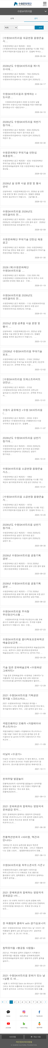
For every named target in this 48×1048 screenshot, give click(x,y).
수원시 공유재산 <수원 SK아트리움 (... (22, 411)
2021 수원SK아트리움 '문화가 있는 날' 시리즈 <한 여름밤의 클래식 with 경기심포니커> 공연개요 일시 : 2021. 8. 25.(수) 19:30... (24, 931)
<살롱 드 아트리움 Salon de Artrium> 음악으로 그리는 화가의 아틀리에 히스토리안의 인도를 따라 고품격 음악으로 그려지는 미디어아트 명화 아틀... (23, 986)
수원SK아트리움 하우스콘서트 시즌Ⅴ (24, 865)
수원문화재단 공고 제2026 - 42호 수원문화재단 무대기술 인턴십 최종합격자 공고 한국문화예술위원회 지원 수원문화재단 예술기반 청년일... (23, 164)
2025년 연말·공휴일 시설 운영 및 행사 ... (21, 324)
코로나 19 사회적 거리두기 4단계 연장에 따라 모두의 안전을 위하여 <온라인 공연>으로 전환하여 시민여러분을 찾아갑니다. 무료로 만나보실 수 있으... (24, 904)
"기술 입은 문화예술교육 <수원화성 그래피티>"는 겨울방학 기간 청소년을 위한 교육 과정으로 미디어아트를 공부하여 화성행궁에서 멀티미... (23, 678)
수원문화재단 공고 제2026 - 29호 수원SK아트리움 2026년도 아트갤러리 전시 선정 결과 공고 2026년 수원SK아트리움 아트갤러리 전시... (24, 222)
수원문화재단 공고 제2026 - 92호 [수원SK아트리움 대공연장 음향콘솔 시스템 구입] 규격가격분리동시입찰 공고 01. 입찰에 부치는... (23, 49)
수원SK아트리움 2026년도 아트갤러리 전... (18, 213)
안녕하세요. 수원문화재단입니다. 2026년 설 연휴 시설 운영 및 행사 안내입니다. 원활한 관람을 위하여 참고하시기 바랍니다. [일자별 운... (23, 194)
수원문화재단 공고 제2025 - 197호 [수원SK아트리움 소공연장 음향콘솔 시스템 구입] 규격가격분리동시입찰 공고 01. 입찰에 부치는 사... (24, 507)
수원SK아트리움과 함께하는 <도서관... (20, 95)
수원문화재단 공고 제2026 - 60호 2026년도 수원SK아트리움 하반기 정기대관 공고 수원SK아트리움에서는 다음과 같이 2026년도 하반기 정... (21, 134)
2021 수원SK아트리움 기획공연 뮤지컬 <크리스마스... (20, 696)
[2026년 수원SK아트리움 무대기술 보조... (22, 353)
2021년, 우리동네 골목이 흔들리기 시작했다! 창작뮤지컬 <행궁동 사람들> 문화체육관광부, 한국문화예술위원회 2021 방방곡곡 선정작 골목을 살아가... (23, 956)
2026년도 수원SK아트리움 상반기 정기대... (22, 439)
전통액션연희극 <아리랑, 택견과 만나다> (21, 838)
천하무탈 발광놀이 (13, 778)
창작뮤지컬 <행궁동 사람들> (19, 948)
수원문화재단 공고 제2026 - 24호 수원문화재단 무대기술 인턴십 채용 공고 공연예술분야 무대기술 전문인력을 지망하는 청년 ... (24, 250)
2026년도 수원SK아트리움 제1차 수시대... (21, 67)
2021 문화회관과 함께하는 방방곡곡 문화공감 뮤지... (23, 807)
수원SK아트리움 (24, 11)
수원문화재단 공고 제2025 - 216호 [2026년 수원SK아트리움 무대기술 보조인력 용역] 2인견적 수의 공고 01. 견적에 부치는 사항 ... (23, 362)
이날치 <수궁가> (12, 754)
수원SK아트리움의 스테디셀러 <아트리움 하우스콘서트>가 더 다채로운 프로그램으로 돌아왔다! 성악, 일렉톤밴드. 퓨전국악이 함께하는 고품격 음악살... (23, 874)
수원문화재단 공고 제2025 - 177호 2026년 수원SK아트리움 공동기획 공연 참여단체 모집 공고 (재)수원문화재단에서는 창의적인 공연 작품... (24, 594)
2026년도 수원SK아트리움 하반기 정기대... (22, 123)
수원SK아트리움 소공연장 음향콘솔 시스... (22, 470)
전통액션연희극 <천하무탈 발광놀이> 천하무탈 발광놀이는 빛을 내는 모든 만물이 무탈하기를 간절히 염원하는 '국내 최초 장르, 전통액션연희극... (22, 787)
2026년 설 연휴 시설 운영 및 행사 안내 (22, 185)
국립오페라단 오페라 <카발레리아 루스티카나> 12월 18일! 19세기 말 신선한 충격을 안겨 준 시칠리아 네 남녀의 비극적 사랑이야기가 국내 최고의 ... (22, 735)
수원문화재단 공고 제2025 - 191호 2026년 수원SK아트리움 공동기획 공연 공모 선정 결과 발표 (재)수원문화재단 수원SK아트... (24, 566)
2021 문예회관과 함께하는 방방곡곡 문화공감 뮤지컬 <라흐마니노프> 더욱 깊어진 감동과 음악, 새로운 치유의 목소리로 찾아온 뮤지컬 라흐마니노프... (23, 818)
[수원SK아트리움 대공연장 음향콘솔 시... (23, 39)
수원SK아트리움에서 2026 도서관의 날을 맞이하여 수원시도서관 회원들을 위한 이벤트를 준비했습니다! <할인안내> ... (22, 105)
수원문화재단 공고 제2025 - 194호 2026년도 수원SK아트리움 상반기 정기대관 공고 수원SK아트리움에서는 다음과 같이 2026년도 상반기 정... (22, 536)
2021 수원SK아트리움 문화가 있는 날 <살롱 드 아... (24, 977)
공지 (36, 18)
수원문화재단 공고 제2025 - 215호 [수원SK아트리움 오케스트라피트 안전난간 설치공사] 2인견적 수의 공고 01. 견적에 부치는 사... (22, 391)
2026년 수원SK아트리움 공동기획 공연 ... (22, 557)
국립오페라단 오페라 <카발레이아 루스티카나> (22, 725)
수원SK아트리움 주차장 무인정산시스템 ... (16, 613)
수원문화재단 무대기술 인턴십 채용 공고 (23, 241)
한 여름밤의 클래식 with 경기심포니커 (24, 923)
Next (46, 18)
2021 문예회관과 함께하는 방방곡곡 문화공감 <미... (23, 894)
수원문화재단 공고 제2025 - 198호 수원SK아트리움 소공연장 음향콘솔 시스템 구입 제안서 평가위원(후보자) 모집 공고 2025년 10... (23, 479)
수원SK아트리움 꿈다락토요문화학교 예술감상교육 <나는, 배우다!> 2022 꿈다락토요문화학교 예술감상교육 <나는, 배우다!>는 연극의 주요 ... (24, 650)
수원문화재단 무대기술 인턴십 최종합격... (20, 154)
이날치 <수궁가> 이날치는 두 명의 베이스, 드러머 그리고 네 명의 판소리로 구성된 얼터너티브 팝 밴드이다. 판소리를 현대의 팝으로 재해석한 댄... (23, 762)
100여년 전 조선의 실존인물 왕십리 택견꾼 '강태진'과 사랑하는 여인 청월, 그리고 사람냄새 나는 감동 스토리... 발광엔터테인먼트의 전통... (23, 848)
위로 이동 (35, 1037)
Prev (1, 18)
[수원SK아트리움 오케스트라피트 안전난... (21, 380)
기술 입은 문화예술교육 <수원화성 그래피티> (22, 669)
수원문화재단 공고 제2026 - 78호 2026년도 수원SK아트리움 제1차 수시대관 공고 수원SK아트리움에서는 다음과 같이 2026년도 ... (23, 77)
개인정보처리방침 (24, 1041)
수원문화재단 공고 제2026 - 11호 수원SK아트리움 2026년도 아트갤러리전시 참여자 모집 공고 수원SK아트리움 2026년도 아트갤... (24, 306)
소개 (12, 18)
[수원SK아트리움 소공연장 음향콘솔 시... (23, 498)
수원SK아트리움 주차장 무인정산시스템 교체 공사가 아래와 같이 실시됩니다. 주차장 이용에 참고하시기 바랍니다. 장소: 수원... (22, 622)
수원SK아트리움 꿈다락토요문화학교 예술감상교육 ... (23, 641)
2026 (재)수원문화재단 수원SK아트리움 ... (16, 268)
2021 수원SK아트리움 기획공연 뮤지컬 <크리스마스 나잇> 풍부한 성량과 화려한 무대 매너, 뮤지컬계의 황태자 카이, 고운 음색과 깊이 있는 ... (24, 706)
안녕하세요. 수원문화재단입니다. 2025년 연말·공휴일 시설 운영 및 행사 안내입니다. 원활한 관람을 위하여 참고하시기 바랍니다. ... (22, 334)
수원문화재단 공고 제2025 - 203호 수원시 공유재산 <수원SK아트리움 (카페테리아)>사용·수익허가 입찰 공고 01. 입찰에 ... (22, 421)
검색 (40, 28)
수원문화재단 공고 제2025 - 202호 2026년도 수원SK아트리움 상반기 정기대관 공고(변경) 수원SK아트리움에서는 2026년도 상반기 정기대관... (22, 450)
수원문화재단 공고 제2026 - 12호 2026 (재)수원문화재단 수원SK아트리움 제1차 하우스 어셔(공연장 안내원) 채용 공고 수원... (23, 278)
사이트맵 (12, 1037)
